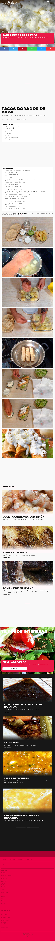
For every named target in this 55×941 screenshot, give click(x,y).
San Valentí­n (4, 923)
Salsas (3, 889)
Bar (2, 898)
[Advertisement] (27, 95)
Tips (2, 906)
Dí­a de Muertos (5, 917)
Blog (2, 900)
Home (2, 863)
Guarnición (4, 880)
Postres (3, 887)
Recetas (5, 859)
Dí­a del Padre (5, 920)
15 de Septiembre (5, 912)
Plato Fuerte (12, 859)
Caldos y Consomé (6, 875)
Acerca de (4, 864)
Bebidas (3, 872)
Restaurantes (5, 905)
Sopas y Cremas (5, 891)
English (4, 930)
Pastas (3, 884)
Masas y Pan (4, 881)
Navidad (3, 922)
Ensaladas (4, 878)
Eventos (3, 901)
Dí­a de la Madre (5, 916)
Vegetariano (4, 892)
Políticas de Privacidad (7, 866)
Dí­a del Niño (4, 919)
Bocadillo (4, 873)
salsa (22, 214)
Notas (3, 903)
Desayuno (4, 877)
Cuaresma (4, 914)
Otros (3, 883)
